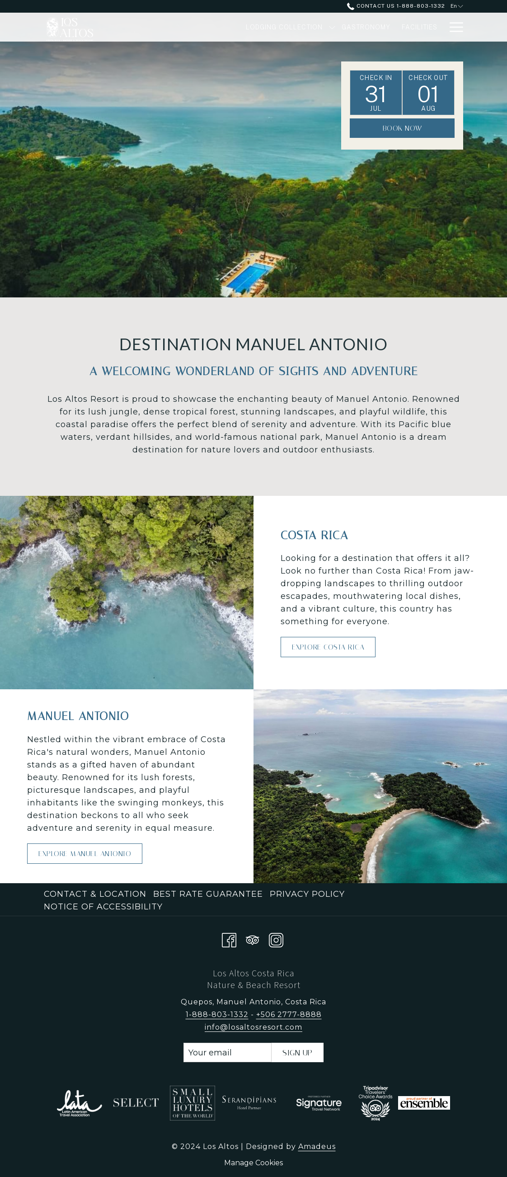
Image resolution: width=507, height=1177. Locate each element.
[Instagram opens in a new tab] (276, 938)
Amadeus (317, 1146)
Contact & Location (95, 894)
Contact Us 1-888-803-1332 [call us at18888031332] (396, 6)
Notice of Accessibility (103, 907)
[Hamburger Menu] (453, 27)
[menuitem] (96, 894)
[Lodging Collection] (260, 27)
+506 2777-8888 (289, 1014)
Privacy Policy (307, 894)
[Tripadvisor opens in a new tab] (252, 938)
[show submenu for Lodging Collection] (308, 27)
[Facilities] (395, 27)
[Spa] (431, 27)
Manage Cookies (253, 1162)
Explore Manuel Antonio (84, 853)
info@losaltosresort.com (253, 1027)
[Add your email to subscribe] (227, 1052)
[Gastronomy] (342, 27)
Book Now (402, 128)
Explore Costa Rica (328, 647)
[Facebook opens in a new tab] (229, 938)
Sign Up (297, 1053)
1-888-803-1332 (217, 1014)
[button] (376, 92)
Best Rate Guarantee (208, 894)
